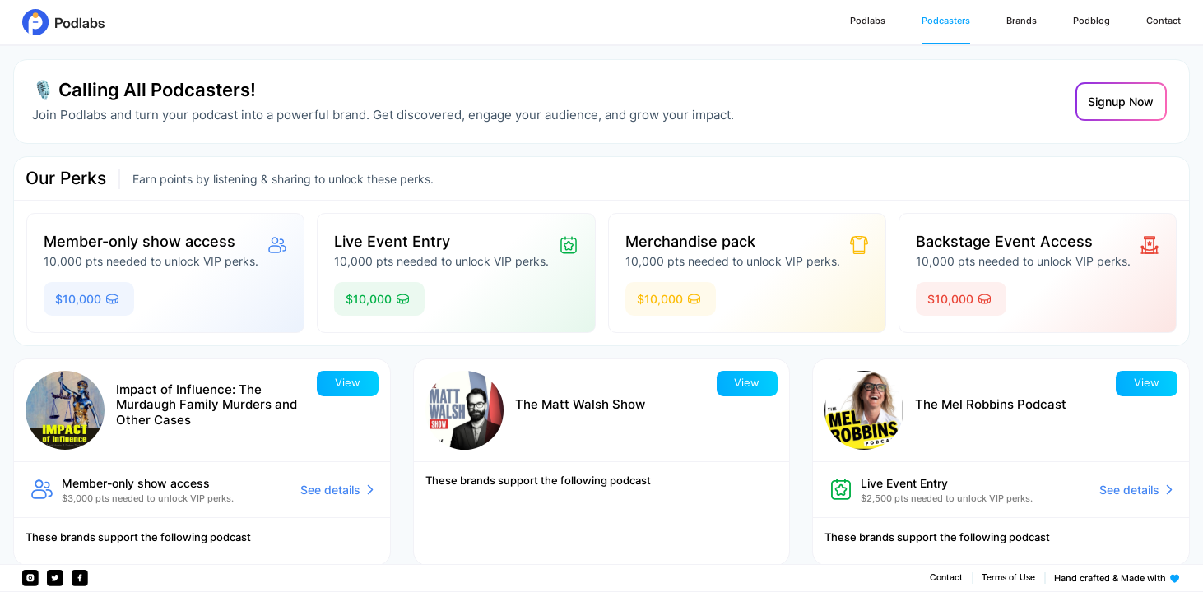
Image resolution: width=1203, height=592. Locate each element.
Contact (946, 577)
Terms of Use (1008, 577)
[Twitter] (55, 578)
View (347, 382)
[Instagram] (30, 578)
